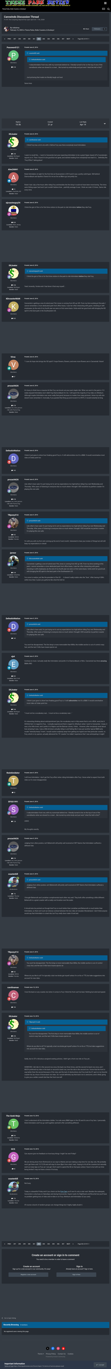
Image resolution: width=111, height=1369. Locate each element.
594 (13, 1135)
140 (13, 470)
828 (13, 222)
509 (13, 676)
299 (24, 39)
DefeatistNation (13, 450)
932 (13, 535)
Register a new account (28, 1274)
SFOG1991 (13, 801)
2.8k (13, 154)
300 (29, 39)
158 (13, 1007)
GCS (13, 1149)
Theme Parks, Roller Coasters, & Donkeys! (39, 30)
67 (13, 376)
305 (53, 39)
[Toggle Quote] (28, 53)
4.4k (13, 572)
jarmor (13, 553)
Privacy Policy (51, 1354)
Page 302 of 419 (83, 39)
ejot (13, 656)
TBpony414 (13, 515)
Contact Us (62, 1354)
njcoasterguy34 (13, 202)
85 (13, 1169)
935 (13, 318)
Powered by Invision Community (55, 1356)
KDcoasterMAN (13, 298)
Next (68, 39)
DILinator (13, 134)
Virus (13, 357)
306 (58, 39)
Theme (41, 1354)
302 (39, 39)
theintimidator (13, 773)
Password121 (13, 47)
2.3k (13, 67)
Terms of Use (8, 1366)
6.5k (13, 405)
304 (48, 39)
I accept (100, 1365)
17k (13, 894)
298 (19, 39)
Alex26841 (13, 169)
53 (13, 792)
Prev (9, 39)
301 (34, 39)
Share (86, 29)
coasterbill (13, 874)
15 (13, 189)
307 (63, 39)
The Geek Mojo (13, 1116)
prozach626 (13, 386)
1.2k (13, 821)
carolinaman (13, 987)
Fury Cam (63, 1191)
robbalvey (15, 28)
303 (43, 39)
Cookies (70, 1354)
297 (15, 39)
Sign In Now (76, 1274)
